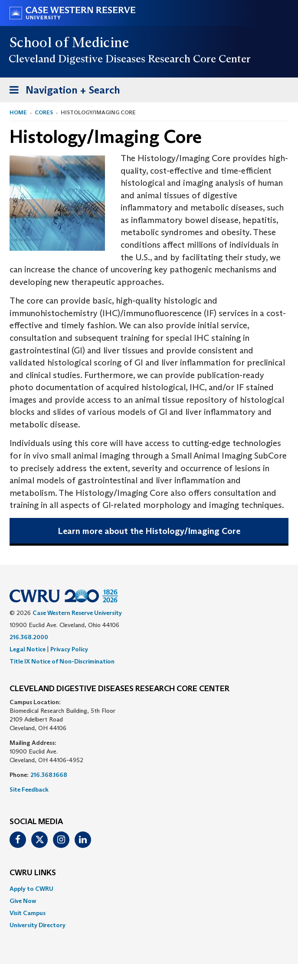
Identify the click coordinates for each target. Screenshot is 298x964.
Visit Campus (28, 913)
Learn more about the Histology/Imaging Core (149, 531)
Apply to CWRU (31, 889)
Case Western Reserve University (77, 613)
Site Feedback (29, 789)
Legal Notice (28, 649)
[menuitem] (149, 889)
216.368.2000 (29, 637)
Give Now (23, 901)
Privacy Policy (69, 649)
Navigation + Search (62, 91)
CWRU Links (33, 873)
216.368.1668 (48, 775)
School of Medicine (70, 42)
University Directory (37, 925)
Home (18, 112)
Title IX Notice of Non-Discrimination (62, 661)
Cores (44, 112)
